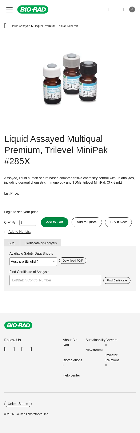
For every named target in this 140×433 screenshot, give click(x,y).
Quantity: (10, 222)
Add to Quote (87, 222)
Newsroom (94, 350)
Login (8, 212)
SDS (11, 243)
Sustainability (95, 340)
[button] (5, 26)
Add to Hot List (19, 231)
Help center (71, 375)
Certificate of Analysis (41, 243)
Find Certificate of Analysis (29, 272)
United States (18, 404)
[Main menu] (9, 9)
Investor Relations (112, 357)
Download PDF (73, 260)
